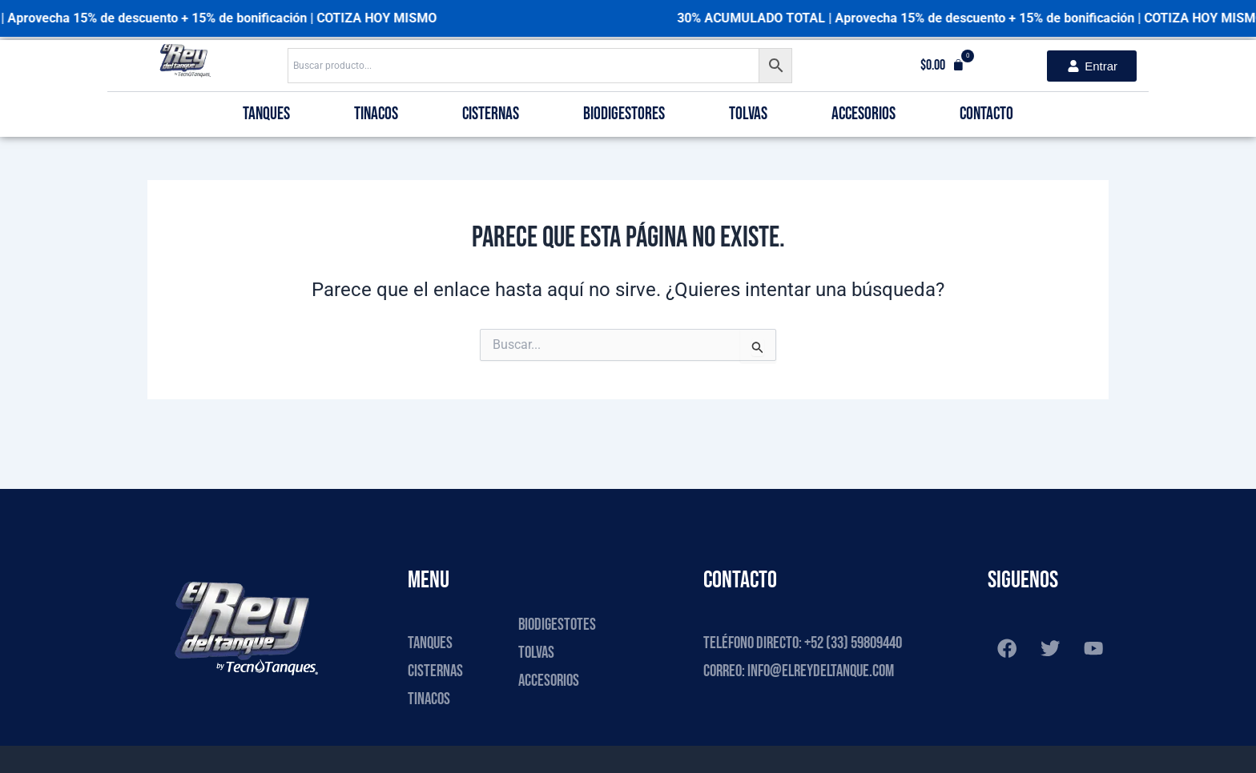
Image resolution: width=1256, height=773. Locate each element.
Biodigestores (624, 114)
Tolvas (748, 114)
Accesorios (863, 114)
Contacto (986, 114)
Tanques (266, 114)
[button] (942, 66)
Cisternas (490, 114)
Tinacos (376, 114)
